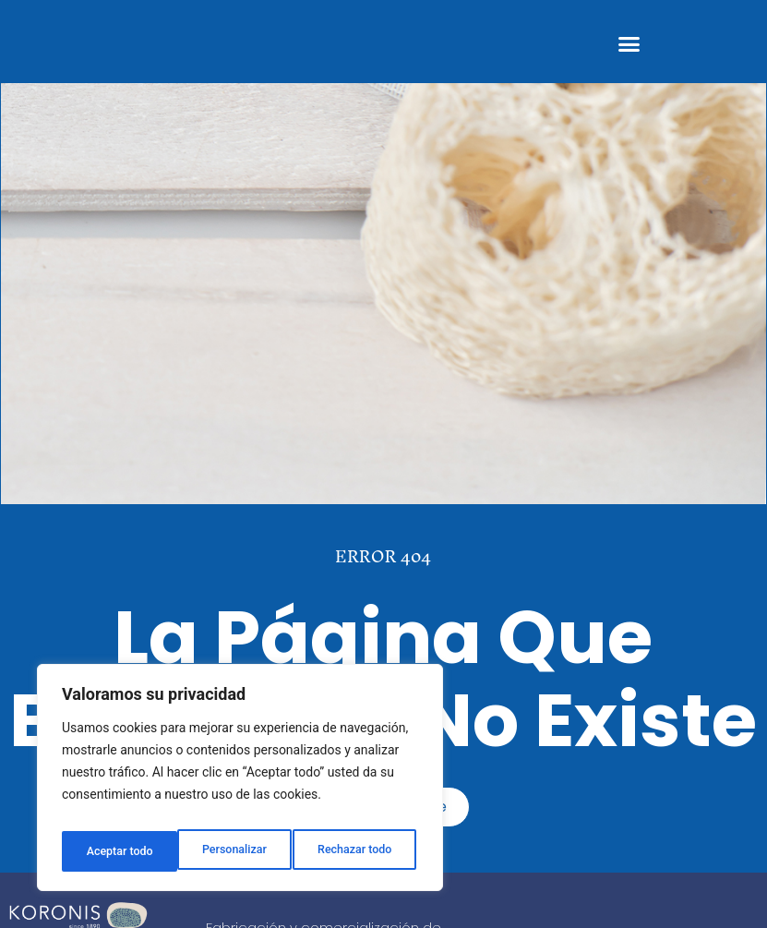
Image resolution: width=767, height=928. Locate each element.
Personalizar (116, 851)
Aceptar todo (362, 851)
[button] (629, 44)
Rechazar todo (239, 851)
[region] (240, 783)
